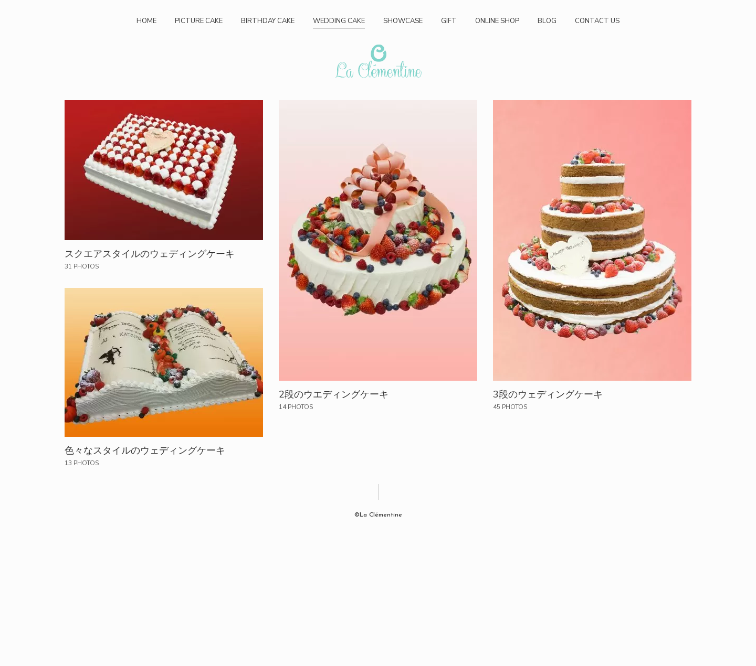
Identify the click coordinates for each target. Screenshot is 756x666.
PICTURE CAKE (199, 21)
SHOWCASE (403, 21)
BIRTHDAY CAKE (268, 21)
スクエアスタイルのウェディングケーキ (150, 254)
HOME (146, 21)
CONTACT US (597, 21)
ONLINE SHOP (497, 21)
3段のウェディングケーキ (548, 394)
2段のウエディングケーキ (333, 394)
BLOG (547, 21)
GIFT (449, 21)
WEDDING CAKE (339, 21)
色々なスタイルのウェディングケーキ (145, 450)
